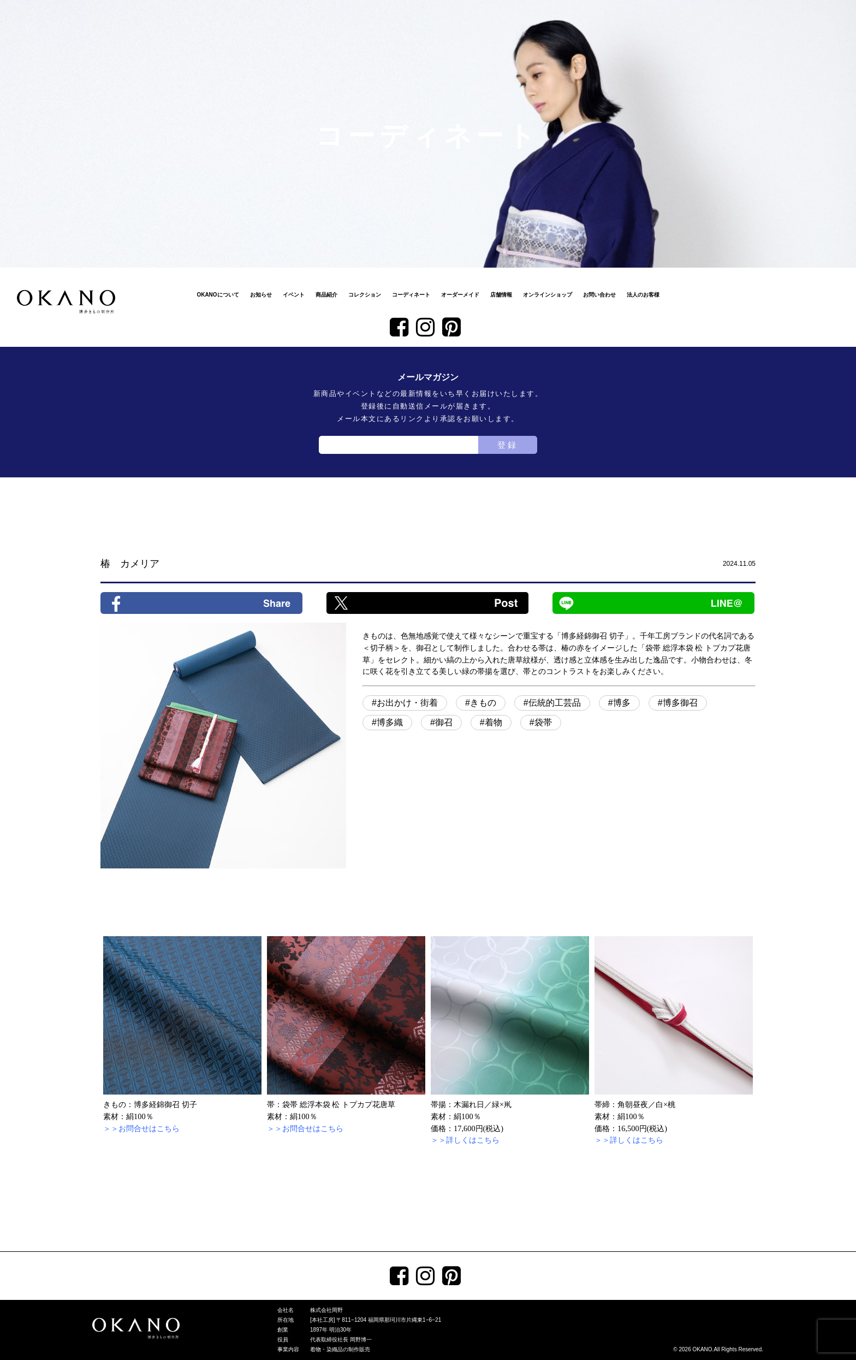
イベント (294, 295)
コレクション (364, 295)
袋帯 (543, 722)
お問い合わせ (599, 295)
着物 (493, 722)
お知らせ (261, 295)
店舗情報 (501, 295)
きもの (483, 702)
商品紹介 (326, 295)
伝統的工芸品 (554, 702)
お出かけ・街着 (407, 702)
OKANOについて (218, 295)
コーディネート (411, 295)
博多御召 (680, 702)
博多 (622, 702)
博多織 (390, 722)
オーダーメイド (460, 295)
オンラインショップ (547, 295)
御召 (444, 722)
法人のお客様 (643, 295)
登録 (507, 445)
